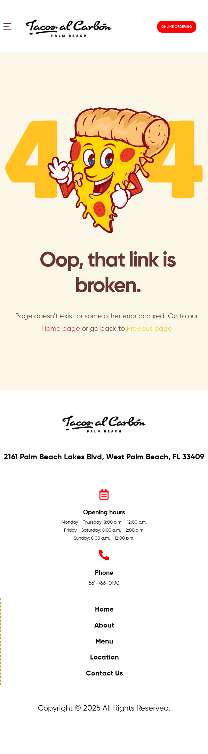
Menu (104, 641)
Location (104, 657)
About (104, 625)
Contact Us (104, 673)
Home (104, 609)
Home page (60, 329)
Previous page (149, 329)
